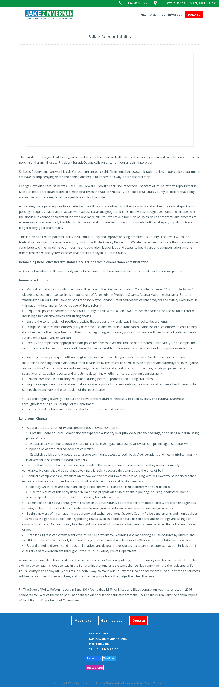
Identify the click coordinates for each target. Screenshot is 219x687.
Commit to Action (179, 289)
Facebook (94, 658)
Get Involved (171, 14)
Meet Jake (148, 14)
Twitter (109, 658)
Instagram (95, 667)
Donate (194, 14)
